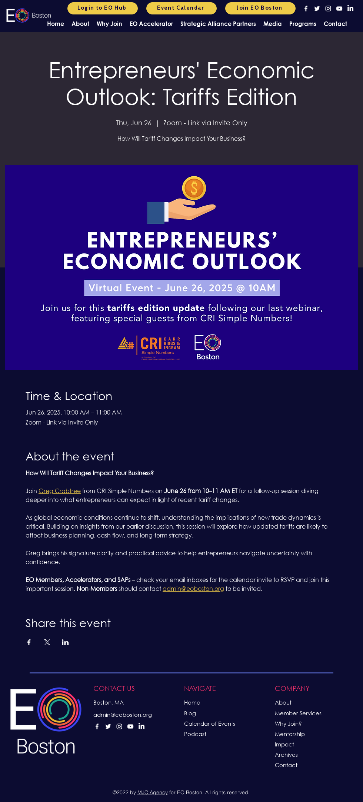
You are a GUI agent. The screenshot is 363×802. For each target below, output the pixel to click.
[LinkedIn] (350, 8)
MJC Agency (152, 792)
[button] (80, 23)
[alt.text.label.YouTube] (339, 8)
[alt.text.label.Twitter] (317, 8)
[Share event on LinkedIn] (65, 642)
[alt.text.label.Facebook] (306, 8)
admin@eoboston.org (122, 714)
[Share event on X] (47, 642)
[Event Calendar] (181, 8)
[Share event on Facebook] (29, 642)
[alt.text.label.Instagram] (328, 8)
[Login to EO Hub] (102, 8)
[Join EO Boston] (260, 8)
